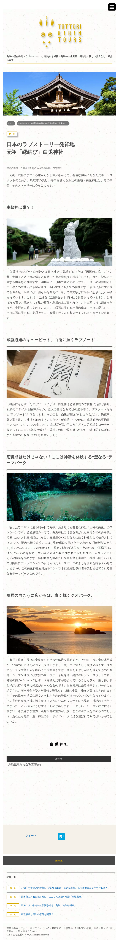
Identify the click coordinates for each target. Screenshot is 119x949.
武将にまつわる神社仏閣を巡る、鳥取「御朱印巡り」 (49, 905)
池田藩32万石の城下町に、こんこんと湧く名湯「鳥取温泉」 (52, 897)
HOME (59, 860)
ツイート (31, 835)
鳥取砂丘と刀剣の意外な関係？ (37, 914)
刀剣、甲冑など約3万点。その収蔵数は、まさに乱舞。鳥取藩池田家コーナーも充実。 (65, 888)
